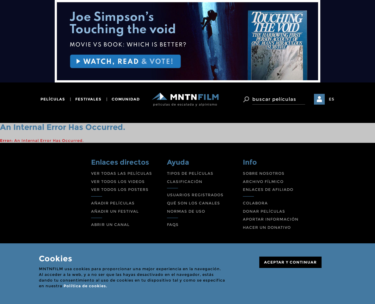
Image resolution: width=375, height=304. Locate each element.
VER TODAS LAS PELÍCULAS (121, 173)
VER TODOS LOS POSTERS (120, 189)
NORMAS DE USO (186, 211)
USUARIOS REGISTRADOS (195, 194)
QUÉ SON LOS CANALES (193, 203)
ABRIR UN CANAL (110, 224)
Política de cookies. (85, 285)
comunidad (126, 99)
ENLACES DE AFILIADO (268, 189)
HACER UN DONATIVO (267, 227)
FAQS (173, 224)
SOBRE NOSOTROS (264, 173)
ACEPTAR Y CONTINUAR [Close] (290, 262)
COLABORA (255, 203)
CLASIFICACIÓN (184, 181)
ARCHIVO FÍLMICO (263, 181)
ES (332, 99)
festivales (88, 99)
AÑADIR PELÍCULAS (113, 203)
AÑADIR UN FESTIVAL (115, 211)
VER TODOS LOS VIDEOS (118, 181)
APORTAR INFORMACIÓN (270, 219)
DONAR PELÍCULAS (264, 211)
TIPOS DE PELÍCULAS (190, 173)
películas (52, 99)
